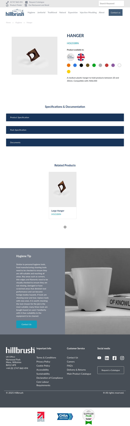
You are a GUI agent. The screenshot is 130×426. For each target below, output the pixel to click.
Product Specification (19, 117)
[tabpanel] (65, 195)
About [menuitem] (101, 12)
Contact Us (26, 324)
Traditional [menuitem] (52, 12)
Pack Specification (18, 130)
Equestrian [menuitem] (73, 12)
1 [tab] (65, 227)
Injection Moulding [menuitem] (88, 12)
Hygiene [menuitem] (31, 12)
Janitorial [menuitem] (41, 12)
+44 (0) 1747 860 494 (17, 368)
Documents (15, 142)
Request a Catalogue (111, 370)
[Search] (111, 3)
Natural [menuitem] (62, 12)
